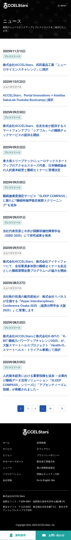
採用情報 (41, 442)
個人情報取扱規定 (46, 467)
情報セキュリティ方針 (48, 474)
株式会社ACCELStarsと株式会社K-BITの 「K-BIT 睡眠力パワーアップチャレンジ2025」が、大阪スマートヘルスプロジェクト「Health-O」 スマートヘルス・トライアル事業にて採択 (35, 343)
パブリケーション (12, 474)
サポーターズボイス (13, 461)
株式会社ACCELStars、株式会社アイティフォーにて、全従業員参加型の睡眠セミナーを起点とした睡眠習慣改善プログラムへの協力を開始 (34, 266)
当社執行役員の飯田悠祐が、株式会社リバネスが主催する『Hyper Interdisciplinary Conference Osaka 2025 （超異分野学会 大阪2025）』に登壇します (34, 303)
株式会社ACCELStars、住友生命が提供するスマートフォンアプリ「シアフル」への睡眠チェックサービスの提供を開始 (34, 130)
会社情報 (7, 480)
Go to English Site (46, 480)
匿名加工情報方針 (46, 461)
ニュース (7, 467)
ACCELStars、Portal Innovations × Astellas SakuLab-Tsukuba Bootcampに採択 (34, 98)
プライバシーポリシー (48, 455)
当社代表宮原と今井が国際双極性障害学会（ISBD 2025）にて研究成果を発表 (31, 233)
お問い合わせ (53, 535)
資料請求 (18, 535)
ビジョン (7, 455)
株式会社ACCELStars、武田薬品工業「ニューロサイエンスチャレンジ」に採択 (34, 67)
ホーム (6, 442)
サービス (7, 449)
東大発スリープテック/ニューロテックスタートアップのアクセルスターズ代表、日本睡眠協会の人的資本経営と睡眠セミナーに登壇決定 (35, 165)
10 (50, 409)
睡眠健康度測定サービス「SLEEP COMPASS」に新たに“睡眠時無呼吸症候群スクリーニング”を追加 (35, 200)
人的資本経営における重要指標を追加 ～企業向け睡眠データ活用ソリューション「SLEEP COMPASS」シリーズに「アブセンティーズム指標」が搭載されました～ (35, 382)
